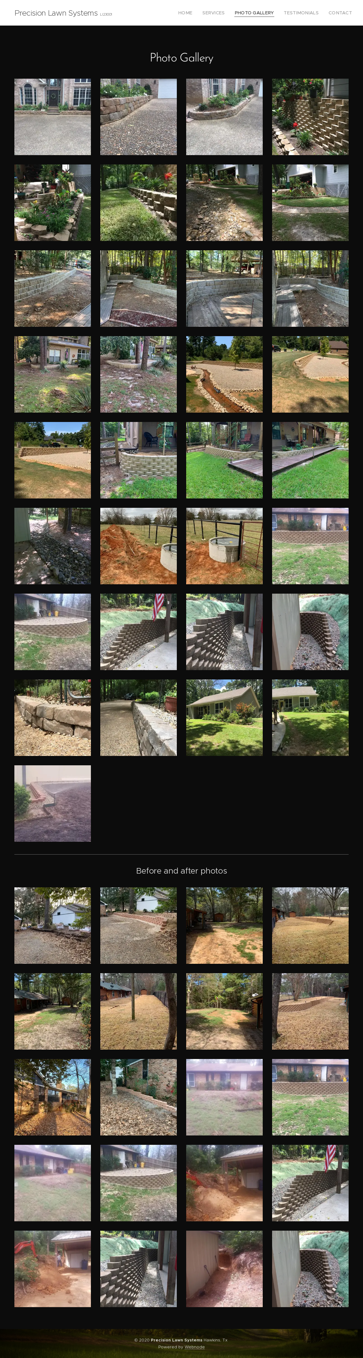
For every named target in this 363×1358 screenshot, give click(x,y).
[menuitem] (198, 13)
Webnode (195, 1347)
